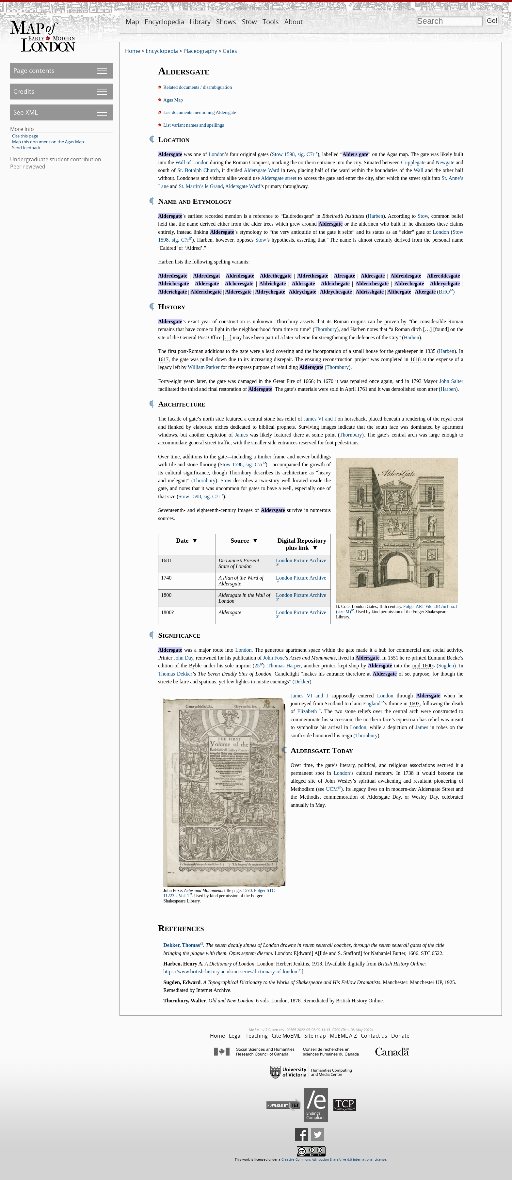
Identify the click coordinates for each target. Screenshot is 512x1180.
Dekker (302, 681)
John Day (183, 658)
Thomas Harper (284, 665)
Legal (235, 1035)
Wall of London (191, 162)
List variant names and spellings (193, 125)
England (371, 703)
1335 (430, 351)
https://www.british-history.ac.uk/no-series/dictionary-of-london (230, 971)
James (241, 435)
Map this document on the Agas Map (48, 142)
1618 (415, 359)
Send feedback (26, 148)
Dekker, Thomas (181, 945)
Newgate (445, 162)
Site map (315, 1035)
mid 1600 (422, 665)
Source (244, 540)
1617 (163, 359)
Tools (271, 21)
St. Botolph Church (198, 170)
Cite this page (25, 136)
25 (257, 665)
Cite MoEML (286, 1035)
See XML (25, 112)
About (293, 21)
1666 (308, 381)
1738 (408, 773)
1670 (328, 381)
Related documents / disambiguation (197, 87)
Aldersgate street (278, 178)
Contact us (374, 1035)
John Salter (451, 381)
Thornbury (325, 329)
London (217, 154)
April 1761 (356, 389)
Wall (419, 170)
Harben (375, 216)
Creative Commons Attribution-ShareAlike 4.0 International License (333, 1159)
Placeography (200, 51)
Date (187, 540)
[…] (427, 329)
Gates (230, 51)
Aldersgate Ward (262, 170)
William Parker (204, 367)
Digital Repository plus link (302, 544)
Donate (400, 1035)
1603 (414, 703)
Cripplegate (413, 162)
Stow (249, 21)
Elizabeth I (309, 711)
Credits (23, 91)
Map (132, 21)
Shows (226, 21)
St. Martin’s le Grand (201, 186)
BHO (444, 292)
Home (132, 51)
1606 (413, 953)
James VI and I (320, 419)
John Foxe (274, 658)
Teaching (257, 1035)
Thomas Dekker (175, 674)
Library (200, 21)
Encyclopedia (164, 21)
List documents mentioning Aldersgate (199, 112)
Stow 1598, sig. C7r (293, 154)
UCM (332, 789)
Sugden (446, 665)
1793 (416, 381)
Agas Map (173, 100)
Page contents (34, 70)
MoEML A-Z (343, 1035)
